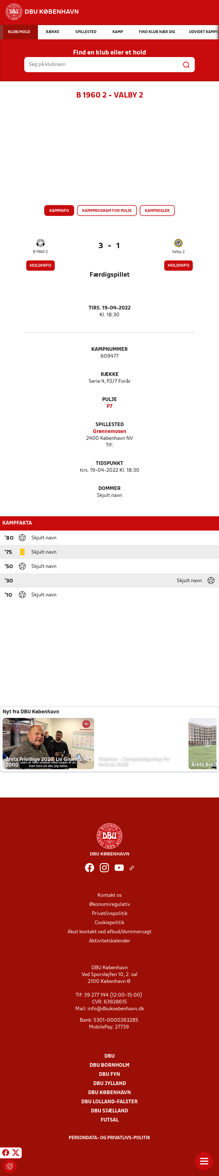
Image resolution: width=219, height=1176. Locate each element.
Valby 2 (178, 252)
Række (110, 374)
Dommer (109, 488)
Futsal (110, 1120)
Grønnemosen (109, 431)
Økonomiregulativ (109, 904)
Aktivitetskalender (109, 941)
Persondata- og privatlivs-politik (109, 1138)
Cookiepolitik (109, 922)
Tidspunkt (109, 463)
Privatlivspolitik (109, 913)
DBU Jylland (109, 1083)
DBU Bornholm (109, 1065)
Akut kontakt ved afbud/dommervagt (109, 932)
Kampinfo (59, 211)
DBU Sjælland (109, 1111)
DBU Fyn (109, 1074)
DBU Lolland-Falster (109, 1102)
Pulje (109, 399)
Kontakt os (110, 895)
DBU (109, 1056)
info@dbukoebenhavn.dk (116, 1009)
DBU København (109, 1092)
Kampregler (157, 211)
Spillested (110, 424)
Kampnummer (109, 349)
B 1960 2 (40, 252)
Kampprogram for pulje (107, 211)
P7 (109, 406)
